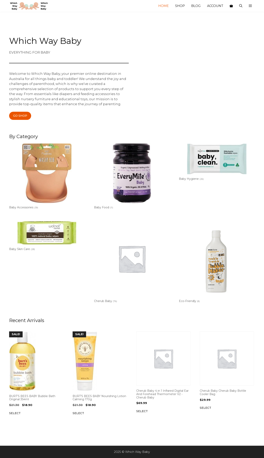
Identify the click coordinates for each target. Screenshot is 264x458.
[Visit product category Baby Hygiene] (216, 162)
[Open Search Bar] (241, 6)
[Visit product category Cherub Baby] (132, 262)
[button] (250, 6)
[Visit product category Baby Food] (132, 177)
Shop (180, 6)
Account (215, 6)
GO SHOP (20, 115)
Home (163, 6)
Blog (196, 6)
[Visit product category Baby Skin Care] (47, 236)
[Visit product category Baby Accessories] (47, 177)
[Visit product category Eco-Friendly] (216, 262)
